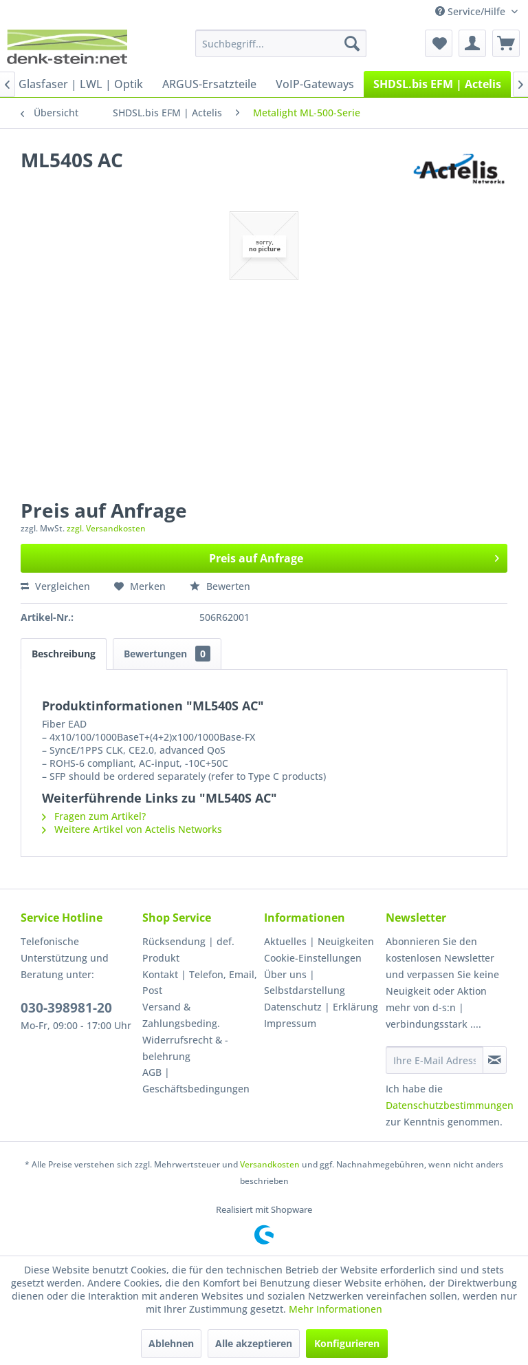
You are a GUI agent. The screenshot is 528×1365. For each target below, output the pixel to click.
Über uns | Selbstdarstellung (304, 982)
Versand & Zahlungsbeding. (181, 1015)
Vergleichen (55, 586)
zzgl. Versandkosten (106, 528)
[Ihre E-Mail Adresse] (434, 1060)
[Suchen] (352, 43)
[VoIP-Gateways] (315, 84)
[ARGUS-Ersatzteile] (209, 84)
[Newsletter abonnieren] (495, 1060)
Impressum (290, 1023)
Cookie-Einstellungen (313, 957)
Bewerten (220, 586)
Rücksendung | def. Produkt (188, 949)
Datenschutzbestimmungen (450, 1105)
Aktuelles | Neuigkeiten (319, 941)
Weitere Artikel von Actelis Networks (132, 829)
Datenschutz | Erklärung (321, 1006)
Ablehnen (171, 1343)
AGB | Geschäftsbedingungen (196, 1080)
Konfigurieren (347, 1343)
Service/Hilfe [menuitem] (471, 11)
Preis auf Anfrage (354, 556)
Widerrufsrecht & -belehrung (185, 1048)
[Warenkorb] (506, 43)
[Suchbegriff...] (281, 43)
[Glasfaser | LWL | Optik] (81, 84)
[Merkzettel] (438, 43)
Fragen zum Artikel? (94, 816)
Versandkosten (270, 1164)
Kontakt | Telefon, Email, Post (199, 982)
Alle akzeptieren (253, 1343)
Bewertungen (167, 654)
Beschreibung (64, 653)
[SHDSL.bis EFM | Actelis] (437, 84)
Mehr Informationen (335, 1308)
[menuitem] (281, 43)
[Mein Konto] (472, 43)
